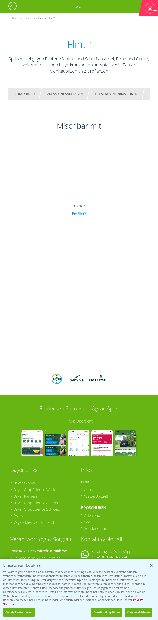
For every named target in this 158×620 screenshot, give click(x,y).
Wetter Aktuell (96, 469)
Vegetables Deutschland (34, 495)
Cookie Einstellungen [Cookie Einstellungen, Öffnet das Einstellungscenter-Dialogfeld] (19, 612)
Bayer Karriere (25, 469)
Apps (88, 462)
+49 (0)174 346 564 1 (112, 529)
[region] (79, 589)
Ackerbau (92, 488)
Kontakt (93, 541)
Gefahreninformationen (116, 94)
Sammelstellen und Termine (37, 531)
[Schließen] (151, 565)
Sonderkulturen (97, 501)
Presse (19, 488)
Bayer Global (24, 456)
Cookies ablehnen (138, 612)
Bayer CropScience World (35, 462)
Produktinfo (24, 94)
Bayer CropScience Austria (36, 475)
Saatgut (90, 494)
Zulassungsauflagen (65, 94)
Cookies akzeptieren (107, 612)
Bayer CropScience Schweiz (37, 482)
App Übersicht (81, 394)
